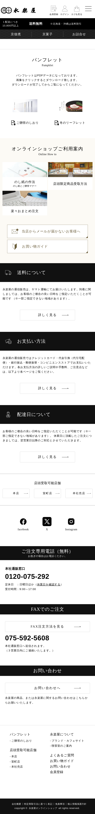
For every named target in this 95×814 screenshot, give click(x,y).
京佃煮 (16, 34)
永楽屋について (62, 734)
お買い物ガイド (62, 761)
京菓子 (47, 34)
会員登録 (56, 772)
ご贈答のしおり (21, 740)
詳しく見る (47, 315)
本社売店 (79, 493)
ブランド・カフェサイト (68, 740)
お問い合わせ (60, 766)
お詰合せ (79, 34)
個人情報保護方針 (77, 804)
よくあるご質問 (62, 755)
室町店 (47, 493)
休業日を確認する (49, 584)
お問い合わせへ (47, 688)
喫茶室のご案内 (62, 745)
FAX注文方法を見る (47, 626)
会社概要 (16, 804)
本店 (16, 493)
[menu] (88, 8)
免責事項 (60, 804)
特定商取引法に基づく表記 (38, 804)
